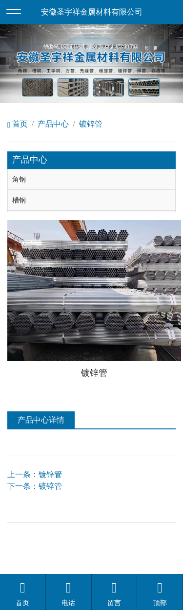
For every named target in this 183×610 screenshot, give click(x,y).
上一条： (34, 474)
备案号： (160, 537)
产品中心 (53, 124)
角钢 (19, 179)
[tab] (91, 179)
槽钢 (19, 200)
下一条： (34, 486)
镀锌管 (90, 124)
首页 (17, 124)
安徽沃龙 (111, 560)
